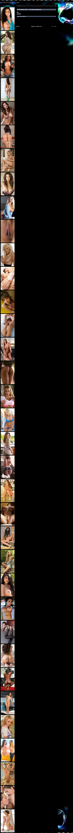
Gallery (55, 2)
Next (55, 26)
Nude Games (62, 2)
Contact (58, 2)
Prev (53, 26)
